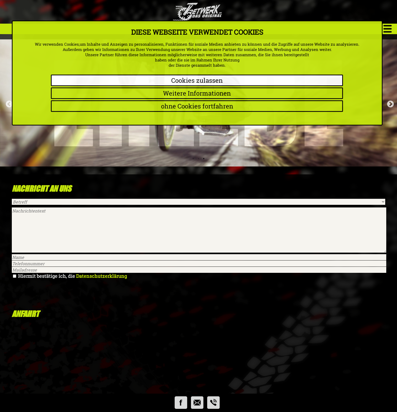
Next (389, 103)
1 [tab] (193, 158)
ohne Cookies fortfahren (197, 106)
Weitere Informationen (197, 93)
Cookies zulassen (197, 80)
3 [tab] (203, 158)
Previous (7, 103)
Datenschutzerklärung (101, 276)
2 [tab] (198, 158)
